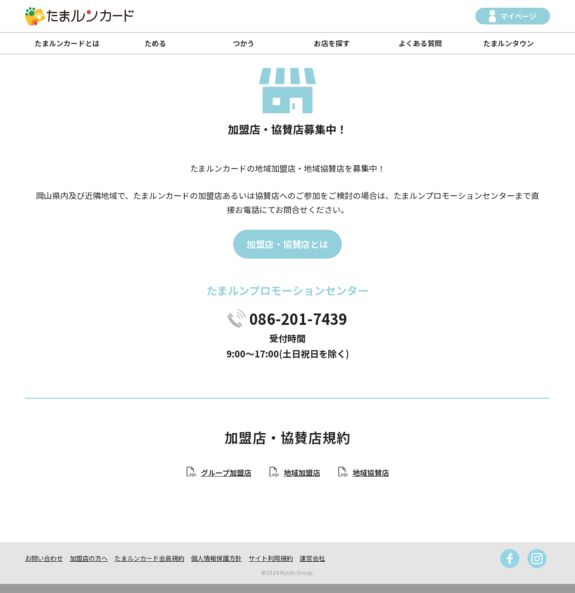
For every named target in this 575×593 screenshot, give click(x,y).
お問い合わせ (44, 558)
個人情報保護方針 (216, 558)
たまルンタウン (508, 43)
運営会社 (312, 558)
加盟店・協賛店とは (287, 244)
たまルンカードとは (67, 43)
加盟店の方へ (89, 558)
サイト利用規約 (271, 558)
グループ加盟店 (226, 472)
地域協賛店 (371, 472)
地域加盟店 (302, 472)
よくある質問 (420, 43)
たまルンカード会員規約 (149, 558)
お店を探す (332, 43)
